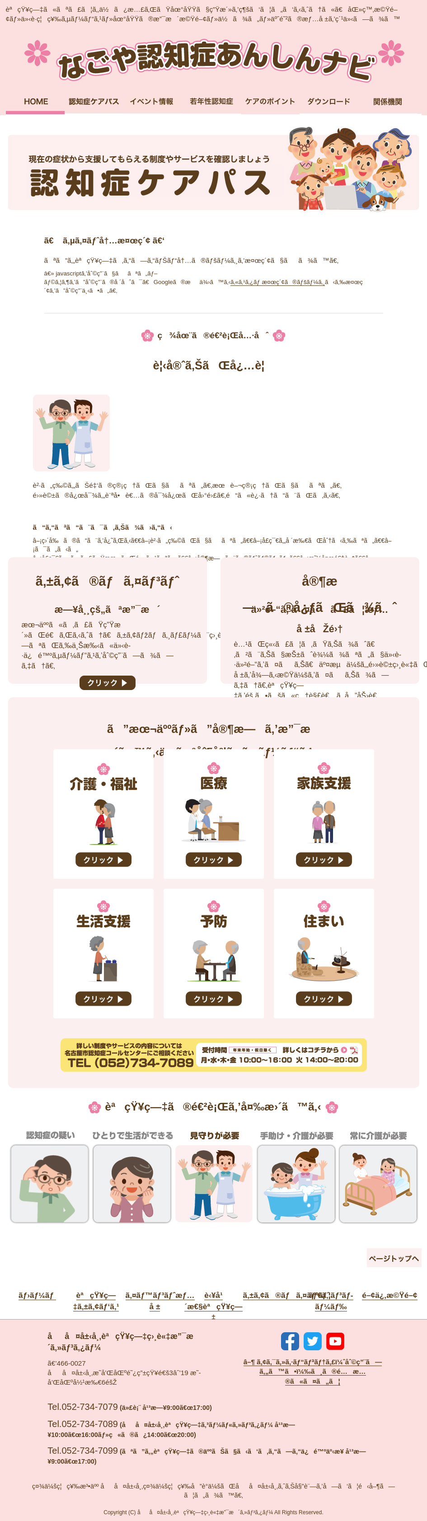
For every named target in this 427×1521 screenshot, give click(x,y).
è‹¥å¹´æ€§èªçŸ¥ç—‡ (213, 1306)
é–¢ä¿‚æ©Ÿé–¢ (389, 1295)
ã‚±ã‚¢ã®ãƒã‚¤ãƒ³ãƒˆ (286, 1295)
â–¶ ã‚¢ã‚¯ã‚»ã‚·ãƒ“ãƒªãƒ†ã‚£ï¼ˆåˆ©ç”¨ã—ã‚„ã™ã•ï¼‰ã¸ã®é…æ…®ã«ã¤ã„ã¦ (313, 1371)
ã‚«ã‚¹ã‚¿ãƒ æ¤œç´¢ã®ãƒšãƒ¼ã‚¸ (277, 282)
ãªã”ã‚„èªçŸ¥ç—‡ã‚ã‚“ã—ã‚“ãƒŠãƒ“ (213, 60)
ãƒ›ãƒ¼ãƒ (37, 1295)
